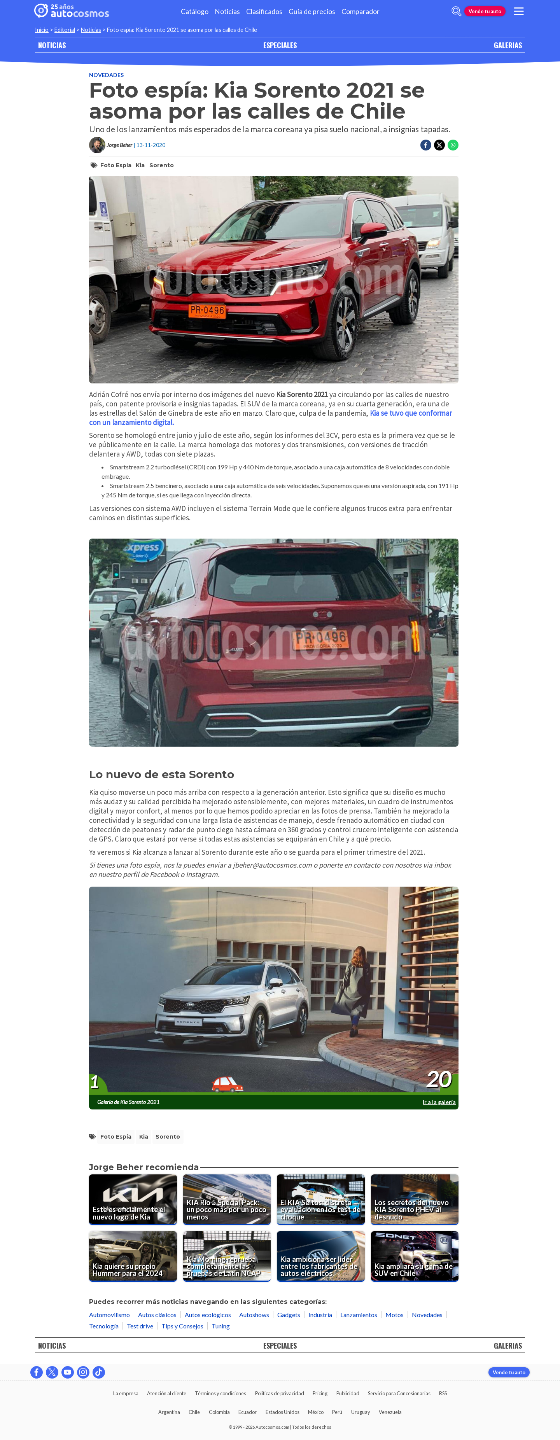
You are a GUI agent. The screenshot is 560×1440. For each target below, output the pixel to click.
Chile (194, 1412)
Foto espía (115, 165)
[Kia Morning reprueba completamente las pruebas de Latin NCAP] (227, 1256)
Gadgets (288, 1314)
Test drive (140, 1326)
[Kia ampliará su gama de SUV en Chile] (415, 1256)
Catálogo (194, 11)
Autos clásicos (157, 1314)
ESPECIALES (280, 45)
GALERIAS (508, 45)
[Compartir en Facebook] (425, 145)
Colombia (219, 1412)
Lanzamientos (358, 1314)
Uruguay (360, 1412)
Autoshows (254, 1314)
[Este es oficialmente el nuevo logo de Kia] (133, 1199)
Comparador (360, 11)
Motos (394, 1314)
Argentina (169, 1412)
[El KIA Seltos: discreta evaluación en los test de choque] (321, 1199)
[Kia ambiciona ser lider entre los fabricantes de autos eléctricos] (321, 1256)
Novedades (106, 75)
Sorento (161, 165)
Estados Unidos (282, 1412)
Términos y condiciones (220, 1393)
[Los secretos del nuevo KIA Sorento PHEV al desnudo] (415, 1199)
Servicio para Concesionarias (399, 1393)
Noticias (227, 11)
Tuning (221, 1326)
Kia (140, 165)
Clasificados (264, 11)
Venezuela (390, 1412)
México (316, 1412)
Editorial (64, 29)
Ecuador (247, 1412)
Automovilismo (109, 1314)
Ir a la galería (439, 1102)
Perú (337, 1412)
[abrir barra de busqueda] (456, 11)
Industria (320, 1314)
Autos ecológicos (208, 1314)
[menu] (519, 11)
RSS (443, 1393)
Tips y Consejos (182, 1326)
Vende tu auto (485, 11)
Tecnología (104, 1326)
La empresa (125, 1393)
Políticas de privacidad (279, 1393)
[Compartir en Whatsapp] (453, 145)
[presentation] (273, 991)
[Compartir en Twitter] (439, 145)
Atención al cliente (166, 1393)
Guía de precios (312, 11)
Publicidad (347, 1393)
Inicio (42, 29)
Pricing (320, 1393)
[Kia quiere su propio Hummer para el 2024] (133, 1256)
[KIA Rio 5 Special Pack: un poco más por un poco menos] (227, 1199)
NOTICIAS (52, 45)
